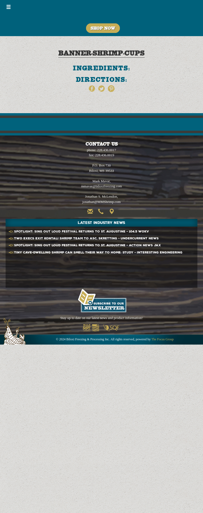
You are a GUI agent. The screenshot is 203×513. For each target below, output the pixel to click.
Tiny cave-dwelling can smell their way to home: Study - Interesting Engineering (98, 253)
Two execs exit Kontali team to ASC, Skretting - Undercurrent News (86, 238)
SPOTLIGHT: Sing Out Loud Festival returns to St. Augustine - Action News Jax (87, 245)
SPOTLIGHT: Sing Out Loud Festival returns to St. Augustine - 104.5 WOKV (81, 232)
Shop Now (103, 28)
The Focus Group (162, 339)
